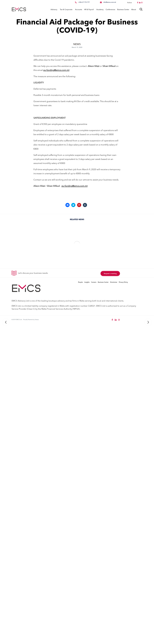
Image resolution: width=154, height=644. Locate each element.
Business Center (123, 9)
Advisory (54, 9)
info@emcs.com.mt (109, 2)
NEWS (77, 44)
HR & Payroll (89, 9)
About (133, 9)
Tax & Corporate (66, 9)
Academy (100, 9)
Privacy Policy (123, 282)
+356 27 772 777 (84, 2)
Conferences (110, 9)
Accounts (78, 9)
